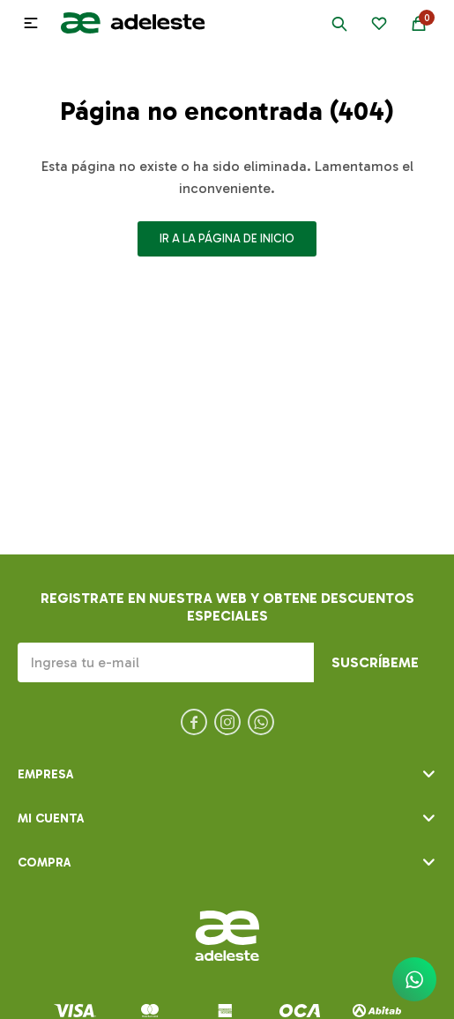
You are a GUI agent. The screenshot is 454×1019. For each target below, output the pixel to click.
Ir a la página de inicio (227, 238)
